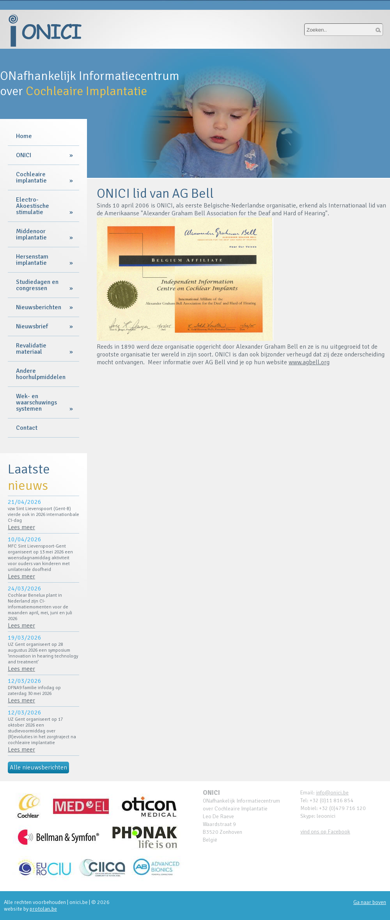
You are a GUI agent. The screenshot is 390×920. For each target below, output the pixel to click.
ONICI (23, 155)
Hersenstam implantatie (32, 260)
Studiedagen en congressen (37, 285)
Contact (26, 428)
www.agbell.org (309, 362)
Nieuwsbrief (32, 326)
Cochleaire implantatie (31, 177)
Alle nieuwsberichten (38, 767)
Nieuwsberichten (38, 307)
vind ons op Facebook (325, 831)
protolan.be (43, 909)
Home (24, 136)
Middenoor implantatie (31, 234)
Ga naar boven (369, 902)
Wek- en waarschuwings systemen (36, 402)
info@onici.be (332, 792)
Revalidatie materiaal (31, 349)
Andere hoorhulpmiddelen (41, 374)
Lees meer (21, 527)
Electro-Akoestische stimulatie (32, 206)
